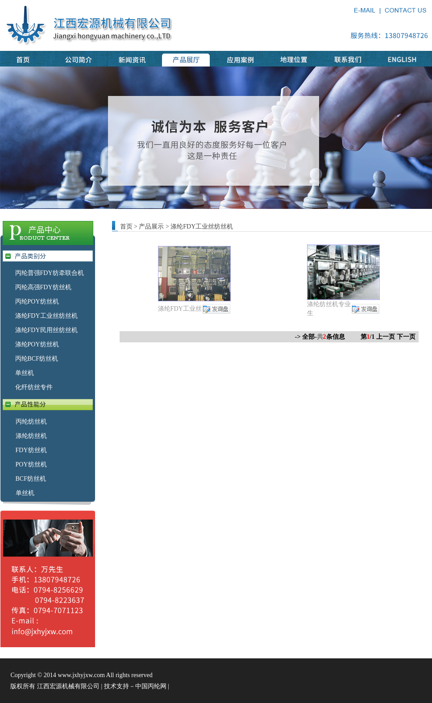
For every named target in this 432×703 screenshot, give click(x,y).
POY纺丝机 (31, 464)
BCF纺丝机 (31, 478)
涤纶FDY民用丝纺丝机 (46, 330)
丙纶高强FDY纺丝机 (43, 287)
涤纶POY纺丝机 (37, 344)
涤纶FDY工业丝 (180, 308)
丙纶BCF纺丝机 (36, 358)
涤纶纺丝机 (31, 436)
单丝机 (24, 373)
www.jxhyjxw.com (81, 675)
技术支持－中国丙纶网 (135, 686)
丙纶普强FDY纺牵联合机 (49, 273)
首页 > (128, 226)
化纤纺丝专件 (34, 387)
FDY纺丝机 (31, 450)
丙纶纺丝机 (31, 421)
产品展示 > (154, 226)
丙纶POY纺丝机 (37, 301)
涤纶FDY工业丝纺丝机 (46, 315)
